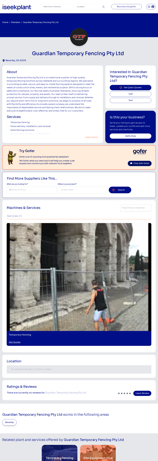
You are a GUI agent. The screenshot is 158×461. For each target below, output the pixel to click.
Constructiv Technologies (60, 434)
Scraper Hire (111, 414)
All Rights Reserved (104, 455)
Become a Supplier (126, 6)
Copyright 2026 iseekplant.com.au (77, 455)
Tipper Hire (110, 418)
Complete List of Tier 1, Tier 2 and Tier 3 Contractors (144, 421)
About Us (53, 410)
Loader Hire (110, 407)
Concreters (110, 426)
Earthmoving (111, 410)
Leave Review (142, 306)
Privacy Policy (54, 455)
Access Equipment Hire (89, 410)
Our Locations (55, 422)
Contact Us (54, 445)
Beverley (9, 336)
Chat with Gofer (139, 163)
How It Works (55, 414)
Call (131, 94)
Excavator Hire (85, 426)
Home (5, 22)
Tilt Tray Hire (84, 438)
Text (130, 100)
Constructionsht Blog (142, 436)
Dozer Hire (83, 422)
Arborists (109, 422)
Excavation (84, 441)
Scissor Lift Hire (112, 438)
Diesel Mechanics (113, 430)
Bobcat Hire (84, 407)
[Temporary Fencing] (59, 371)
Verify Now (130, 136)
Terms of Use (39, 455)
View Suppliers (56, 418)
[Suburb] (90, 6)
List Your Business (17, 427)
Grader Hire (84, 434)
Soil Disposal (111, 441)
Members (15, 22)
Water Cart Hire (86, 430)
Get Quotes (14, 255)
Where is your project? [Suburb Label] (67, 184)
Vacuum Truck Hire (113, 434)
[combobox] (32, 189)
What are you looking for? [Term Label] (17, 184)
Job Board (137, 407)
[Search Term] (56, 6)
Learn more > (92, 137)
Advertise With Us (57, 426)
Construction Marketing (142, 426)
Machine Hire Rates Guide (143, 410)
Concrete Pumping (87, 414)
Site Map (119, 455)
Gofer (52, 438)
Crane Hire (83, 418)
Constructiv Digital (57, 430)
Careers (53, 441)
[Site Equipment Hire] (98, 371)
